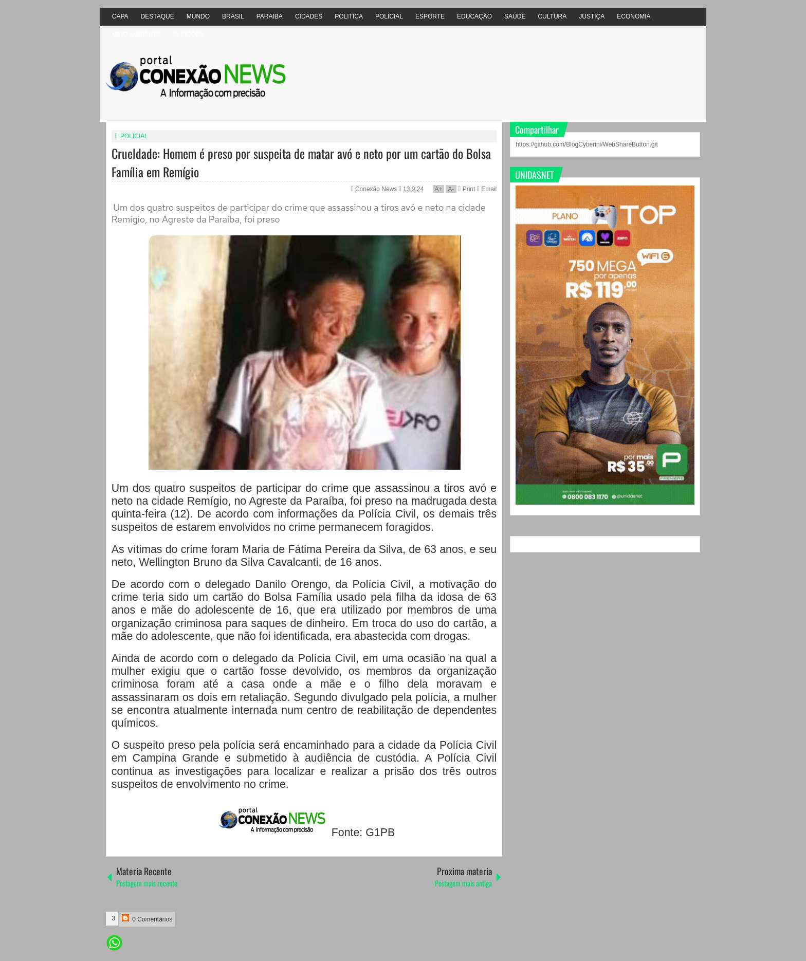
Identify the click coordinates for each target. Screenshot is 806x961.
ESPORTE (430, 16)
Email (487, 189)
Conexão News (377, 189)
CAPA (120, 16)
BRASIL (233, 16)
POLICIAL (389, 16)
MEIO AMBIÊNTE (136, 34)
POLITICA (349, 16)
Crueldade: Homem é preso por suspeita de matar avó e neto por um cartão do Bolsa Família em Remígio (301, 162)
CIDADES (308, 16)
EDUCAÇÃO (474, 16)
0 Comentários (147, 918)
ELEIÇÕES (188, 34)
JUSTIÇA (591, 16)
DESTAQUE (157, 16)
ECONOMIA (633, 16)
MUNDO (198, 16)
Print (466, 189)
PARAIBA (270, 16)
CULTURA (552, 16)
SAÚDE (514, 16)
